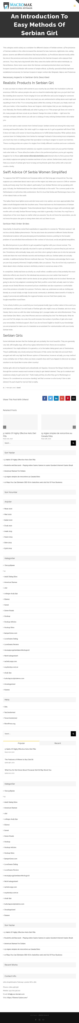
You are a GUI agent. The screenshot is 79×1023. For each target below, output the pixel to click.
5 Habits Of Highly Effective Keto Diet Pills (19, 460)
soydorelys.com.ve (11, 667)
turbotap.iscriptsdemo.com (14, 678)
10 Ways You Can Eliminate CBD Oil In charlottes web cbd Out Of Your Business (33, 482)
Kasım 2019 (8, 537)
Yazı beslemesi (9, 712)
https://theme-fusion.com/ (17, 998)
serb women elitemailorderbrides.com (34, 156)
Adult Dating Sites (10, 577)
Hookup (7, 616)
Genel (18, 387)
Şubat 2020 (8, 520)
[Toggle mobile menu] (75, 6)
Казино (7, 690)
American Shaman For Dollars (15, 471)
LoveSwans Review (11, 644)
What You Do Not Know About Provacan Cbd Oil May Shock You (28, 770)
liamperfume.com (10, 633)
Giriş (5, 707)
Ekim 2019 (8, 543)
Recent (58, 743)
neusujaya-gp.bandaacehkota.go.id (16, 650)
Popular (21, 743)
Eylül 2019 (8, 548)
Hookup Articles (10, 622)
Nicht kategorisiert (11, 656)
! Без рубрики (9, 565)
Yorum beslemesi (10, 718)
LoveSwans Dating (11, 639)
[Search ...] (37, 443)
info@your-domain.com (16, 994)
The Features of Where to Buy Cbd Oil (19, 759)
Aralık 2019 (8, 531)
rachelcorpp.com (10, 661)
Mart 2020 (8, 514)
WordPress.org (9, 724)
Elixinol (6, 599)
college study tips (11, 594)
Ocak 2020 (8, 526)
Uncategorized (9, 684)
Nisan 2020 (8, 509)
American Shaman (10, 582)
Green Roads (9, 610)
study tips (8, 673)
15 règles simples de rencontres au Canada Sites (22, 477)
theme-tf (46, 1015)
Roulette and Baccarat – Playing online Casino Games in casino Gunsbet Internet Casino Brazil (38, 465)
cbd (5, 588)
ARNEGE (40, 1015)
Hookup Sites (9, 627)
